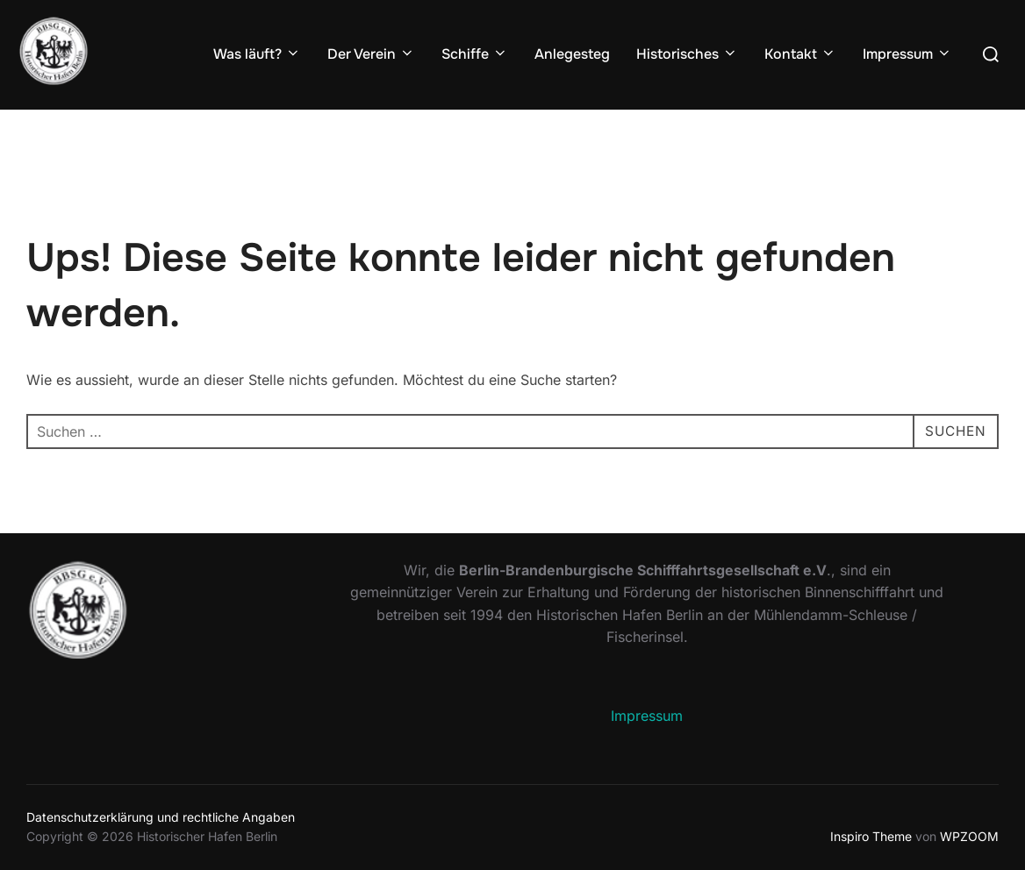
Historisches (687, 54)
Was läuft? (257, 54)
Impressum (907, 54)
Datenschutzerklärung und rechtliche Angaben (160, 816)
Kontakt (800, 54)
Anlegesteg (572, 54)
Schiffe (474, 54)
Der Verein (371, 54)
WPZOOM (969, 836)
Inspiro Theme (871, 836)
